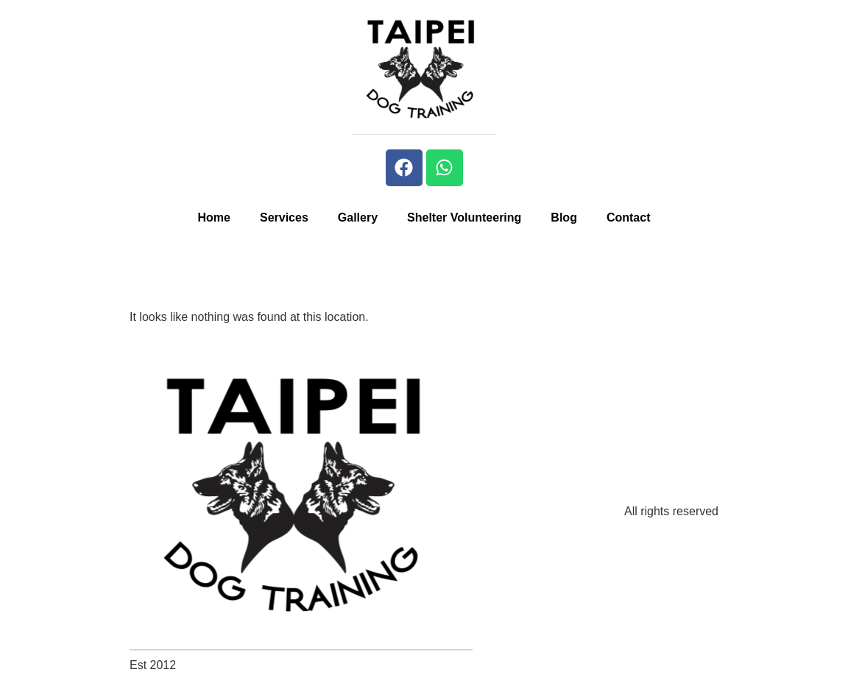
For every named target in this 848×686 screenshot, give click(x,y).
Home (214, 217)
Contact (629, 217)
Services (284, 217)
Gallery (358, 217)
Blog (564, 217)
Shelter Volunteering (464, 217)
